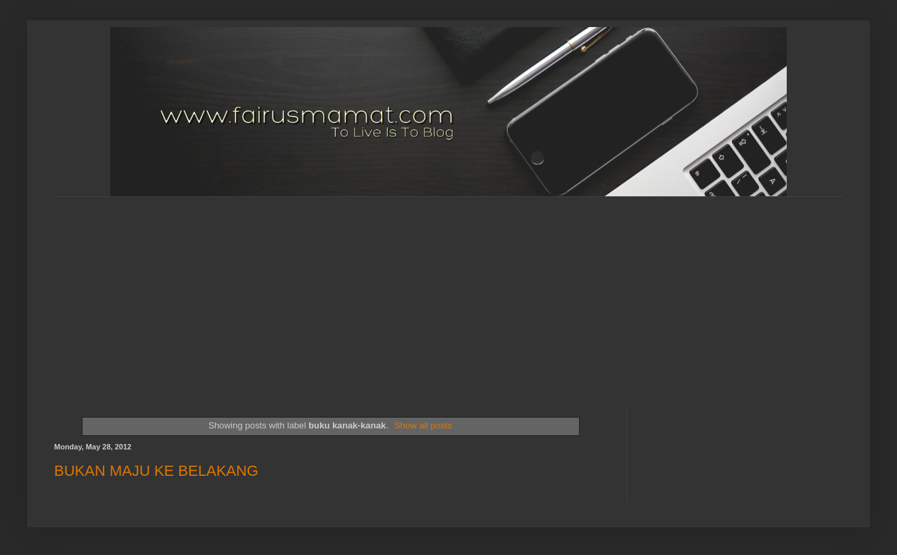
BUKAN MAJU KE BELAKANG (156, 470)
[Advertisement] (326, 291)
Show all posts (423, 425)
